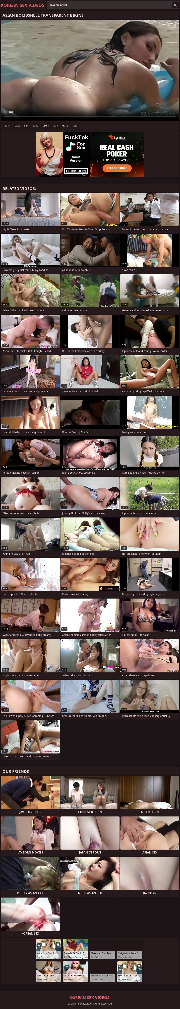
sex (26, 125)
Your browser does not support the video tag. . (90, 70)
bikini (46, 125)
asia (55, 125)
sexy (17, 125)
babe (35, 125)
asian (7, 125)
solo (75, 125)
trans (65, 125)
